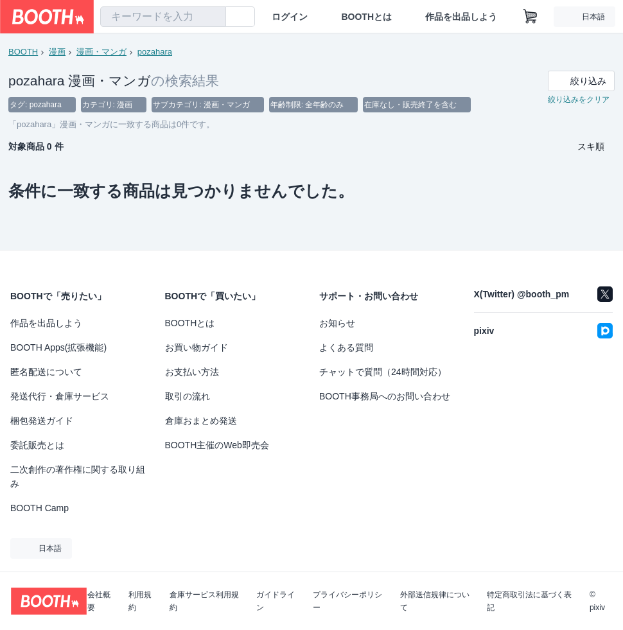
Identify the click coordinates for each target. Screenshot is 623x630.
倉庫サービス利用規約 (204, 601)
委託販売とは (37, 445)
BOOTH (23, 52)
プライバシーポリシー (347, 601)
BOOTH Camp (39, 508)
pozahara (154, 52)
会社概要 (98, 601)
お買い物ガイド (196, 347)
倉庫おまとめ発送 (201, 421)
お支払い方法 (192, 372)
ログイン (290, 16)
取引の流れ (187, 396)
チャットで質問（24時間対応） (382, 372)
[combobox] (163, 16)
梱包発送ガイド (41, 421)
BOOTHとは (366, 16)
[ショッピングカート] (530, 16)
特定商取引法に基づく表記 (529, 601)
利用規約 (140, 601)
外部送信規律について (434, 601)
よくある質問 (346, 347)
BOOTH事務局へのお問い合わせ (384, 396)
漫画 (57, 52)
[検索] (213, 17)
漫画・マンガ (101, 52)
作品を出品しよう (461, 16)
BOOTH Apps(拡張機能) (58, 347)
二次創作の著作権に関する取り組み (77, 476)
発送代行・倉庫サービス (59, 396)
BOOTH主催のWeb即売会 (217, 445)
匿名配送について (46, 372)
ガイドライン (275, 601)
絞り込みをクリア (579, 100)
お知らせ (337, 323)
